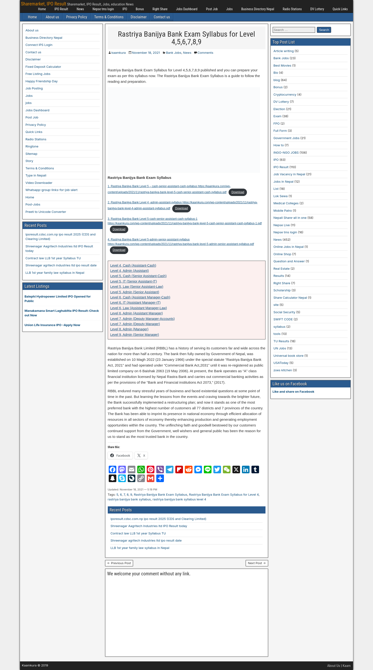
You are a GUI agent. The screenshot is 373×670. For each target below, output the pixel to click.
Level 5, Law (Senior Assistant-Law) (136, 287)
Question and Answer (289, 261)
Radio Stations (292, 9)
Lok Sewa (281, 196)
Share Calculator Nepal (290, 297)
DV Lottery (317, 9)
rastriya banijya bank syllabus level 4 (179, 499)
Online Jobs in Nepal (289, 247)
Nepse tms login (103, 9)
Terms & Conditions (108, 17)
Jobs (229, 9)
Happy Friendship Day (41, 81)
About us (52, 17)
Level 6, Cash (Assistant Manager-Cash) (140, 297)
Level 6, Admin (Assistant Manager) (136, 313)
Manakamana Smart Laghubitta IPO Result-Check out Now (62, 313)
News (80, 9)
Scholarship (282, 290)
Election (279, 109)
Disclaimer (139, 17)
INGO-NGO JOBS (286, 152)
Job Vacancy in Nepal (289, 174)
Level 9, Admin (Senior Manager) (134, 335)
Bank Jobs (173, 52)
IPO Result (61, 9)
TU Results (281, 341)
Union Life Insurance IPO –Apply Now (52, 325)
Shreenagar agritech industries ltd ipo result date (146, 540)
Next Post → (257, 563)
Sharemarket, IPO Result (43, 4)
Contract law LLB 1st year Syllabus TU (138, 533)
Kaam (347, 666)
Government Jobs (286, 138)
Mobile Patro (283, 210)
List (276, 189)
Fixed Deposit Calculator (43, 66)
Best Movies (282, 65)
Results (279, 276)
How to (279, 145)
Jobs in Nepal (284, 181)
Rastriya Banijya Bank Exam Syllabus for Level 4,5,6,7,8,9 (186, 37)
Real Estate (282, 268)
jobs (28, 103)
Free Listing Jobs (37, 74)
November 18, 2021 (146, 52)
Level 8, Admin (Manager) (129, 329)
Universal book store (289, 355)
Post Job (212, 9)
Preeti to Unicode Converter (45, 212)
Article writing (284, 51)
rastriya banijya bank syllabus (129, 499)
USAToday (281, 363)
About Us (333, 666)
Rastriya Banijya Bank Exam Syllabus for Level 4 (224, 494)
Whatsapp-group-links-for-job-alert (51, 190)
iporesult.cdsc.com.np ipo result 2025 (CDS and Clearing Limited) (158, 519)
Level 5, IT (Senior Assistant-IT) (133, 281)
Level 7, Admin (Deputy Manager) (135, 324)
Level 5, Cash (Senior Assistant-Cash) (138, 276)
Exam (278, 116)
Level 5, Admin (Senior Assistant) (134, 292)
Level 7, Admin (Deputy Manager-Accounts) (142, 319)
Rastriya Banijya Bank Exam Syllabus (160, 494)
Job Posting (34, 88)
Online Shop (282, 254)
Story (29, 161)
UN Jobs (280, 348)
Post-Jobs (32, 204)
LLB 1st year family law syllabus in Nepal (140, 548)
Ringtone (31, 146)
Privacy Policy (76, 17)
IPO (125, 9)
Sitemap (31, 154)
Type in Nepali (35, 175)
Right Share (159, 9)
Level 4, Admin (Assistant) (129, 271)
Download (237, 192)
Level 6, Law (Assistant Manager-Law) (138, 308)
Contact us (162, 17)
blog (277, 80)
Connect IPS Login (38, 45)
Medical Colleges (286, 203)
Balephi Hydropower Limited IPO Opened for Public (58, 298)
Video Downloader (38, 183)
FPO (277, 123)
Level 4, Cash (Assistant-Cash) (133, 265)
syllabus (279, 326)
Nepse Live (282, 225)
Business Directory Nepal (257, 9)
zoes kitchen (283, 370)
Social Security (284, 312)
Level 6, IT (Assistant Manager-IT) (135, 302)
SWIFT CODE (283, 319)
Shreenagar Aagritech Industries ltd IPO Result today (149, 526)
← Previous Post (119, 563)
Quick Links (340, 9)
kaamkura (119, 52)
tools (277, 334)
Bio (276, 72)
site (276, 305)
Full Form (280, 130)
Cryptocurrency (285, 94)
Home (42, 9)
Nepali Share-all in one (290, 218)
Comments (205, 52)
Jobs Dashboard (186, 9)
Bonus (140, 9)
